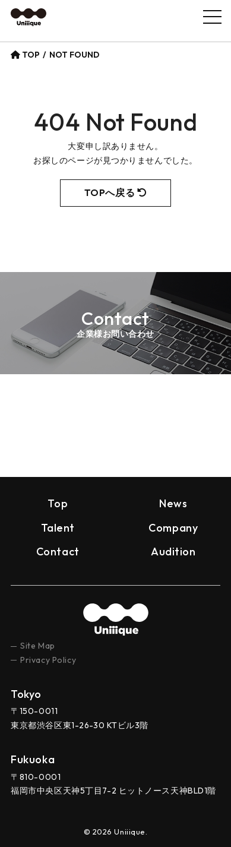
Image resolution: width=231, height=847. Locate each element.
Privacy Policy (48, 660)
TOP (25, 54)
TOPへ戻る (115, 192)
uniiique (115, 619)
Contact (58, 551)
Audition (173, 551)
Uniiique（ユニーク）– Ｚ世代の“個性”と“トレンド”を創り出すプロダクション (28, 17)
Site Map (37, 645)
